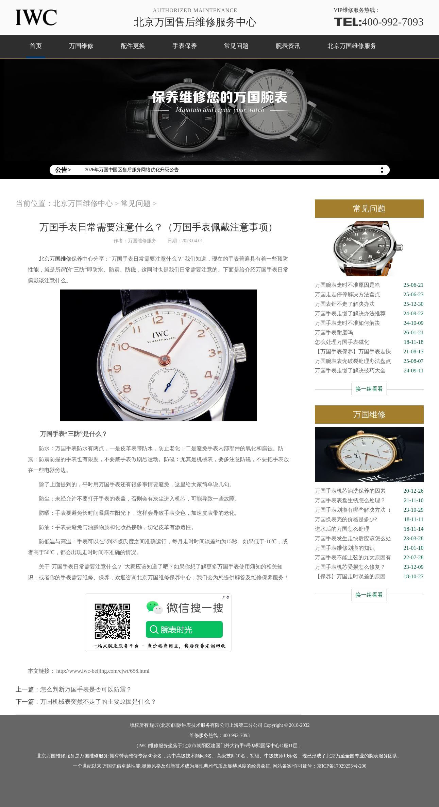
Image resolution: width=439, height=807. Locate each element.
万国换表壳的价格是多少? (369, 519)
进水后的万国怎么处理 (369, 529)
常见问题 (236, 45)
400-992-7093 (378, 21)
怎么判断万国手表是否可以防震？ (86, 689)
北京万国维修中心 (83, 203)
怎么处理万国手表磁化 (369, 342)
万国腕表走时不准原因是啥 (369, 285)
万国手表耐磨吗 (369, 332)
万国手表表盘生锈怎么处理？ (369, 500)
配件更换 (133, 45)
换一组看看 (369, 389)
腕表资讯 (288, 45)
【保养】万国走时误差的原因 (369, 576)
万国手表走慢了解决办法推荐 (369, 313)
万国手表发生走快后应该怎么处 (369, 538)
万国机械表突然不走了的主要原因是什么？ (98, 701)
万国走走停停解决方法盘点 (369, 294)
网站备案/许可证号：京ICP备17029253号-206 (319, 766)
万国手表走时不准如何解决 (369, 323)
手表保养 (184, 45)
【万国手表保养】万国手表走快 (369, 351)
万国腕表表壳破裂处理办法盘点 (369, 361)
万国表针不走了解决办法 (369, 304)
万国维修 (81, 45)
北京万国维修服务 (351, 45)
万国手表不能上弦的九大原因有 (369, 557)
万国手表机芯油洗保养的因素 (369, 491)
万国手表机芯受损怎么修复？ (369, 567)
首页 (36, 45)
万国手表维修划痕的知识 (369, 548)
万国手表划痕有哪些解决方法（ (369, 510)
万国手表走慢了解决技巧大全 (369, 370)
